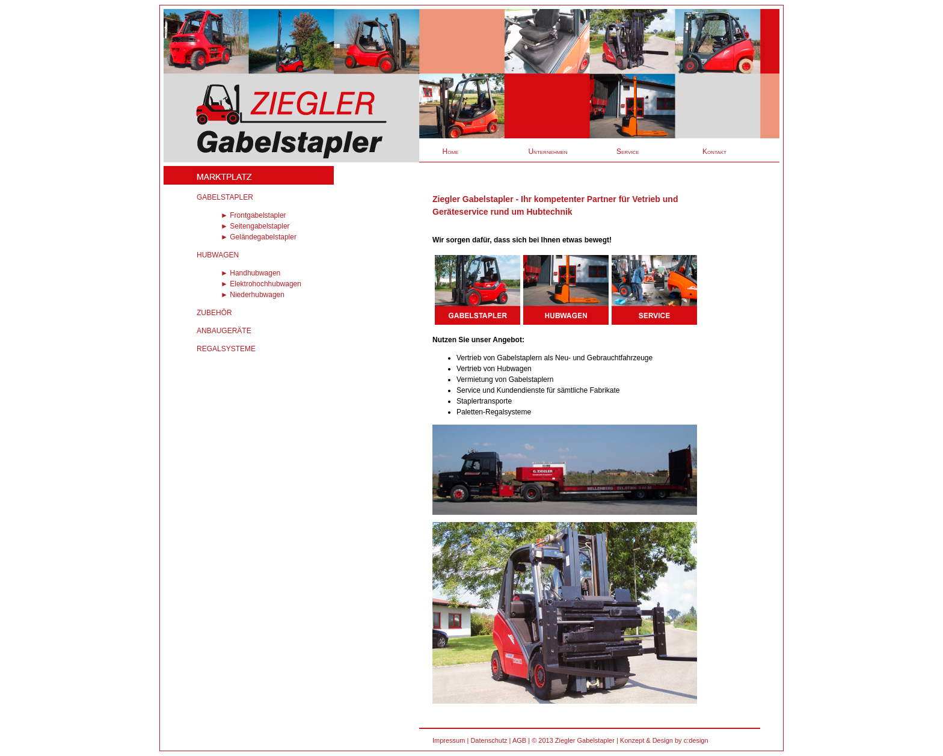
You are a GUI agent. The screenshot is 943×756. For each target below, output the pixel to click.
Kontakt (714, 151)
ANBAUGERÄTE (224, 331)
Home (451, 151)
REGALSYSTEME (226, 349)
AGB (519, 740)
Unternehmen (547, 151)
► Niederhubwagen (252, 294)
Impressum (448, 740)
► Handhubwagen (250, 273)
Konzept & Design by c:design (664, 740)
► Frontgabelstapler (253, 215)
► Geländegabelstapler (258, 237)
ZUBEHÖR (214, 313)
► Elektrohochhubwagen (261, 284)
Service (627, 151)
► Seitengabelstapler (255, 226)
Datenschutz (488, 740)
